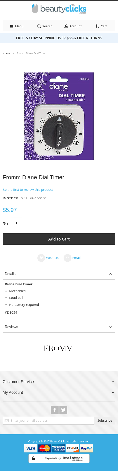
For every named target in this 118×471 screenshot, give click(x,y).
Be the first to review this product (28, 189)
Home (7, 53)
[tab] (59, 274)
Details (10, 274)
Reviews (11, 327)
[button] (48, 258)
